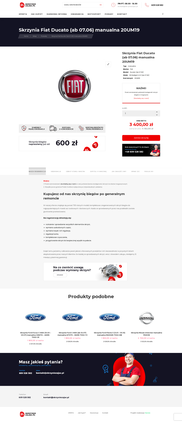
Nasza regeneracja (37, 171)
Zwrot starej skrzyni (75, 171)
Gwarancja (56, 171)
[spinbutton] (141, 113)
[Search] (100, 4)
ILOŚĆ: (124, 108)
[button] (156, 111)
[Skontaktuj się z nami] (141, 98)
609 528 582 (157, 5)
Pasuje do (149, 171)
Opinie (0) (135, 171)
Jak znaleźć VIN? (119, 171)
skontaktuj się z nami (68, 184)
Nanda (147, 413)
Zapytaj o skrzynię (98, 171)
